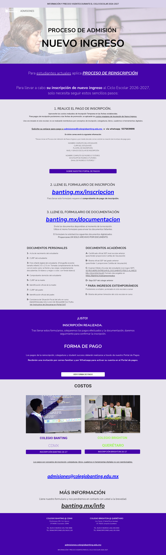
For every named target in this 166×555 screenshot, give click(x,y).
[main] (83, 36)
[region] (83, 4)
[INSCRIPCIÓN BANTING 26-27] (53, 451)
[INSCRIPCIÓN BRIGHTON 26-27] (112, 451)
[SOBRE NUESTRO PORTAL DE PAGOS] (83, 171)
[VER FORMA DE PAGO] (83, 374)
